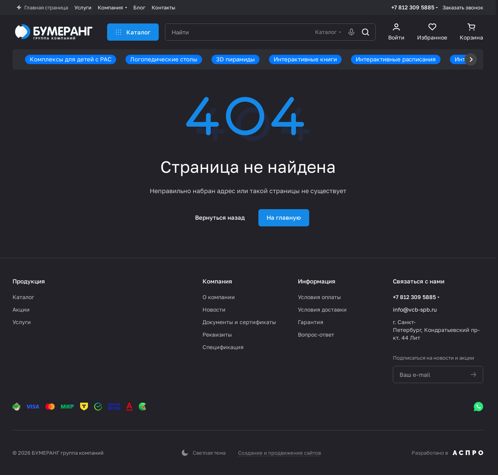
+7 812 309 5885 (412, 7)
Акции (21, 309)
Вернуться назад (220, 217)
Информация (316, 281)
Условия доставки (322, 309)
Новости (214, 309)
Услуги (22, 322)
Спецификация (223, 347)
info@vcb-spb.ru (415, 309)
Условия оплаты (319, 297)
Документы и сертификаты (239, 322)
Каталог (23, 297)
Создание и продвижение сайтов (279, 453)
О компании (218, 297)
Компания (217, 281)
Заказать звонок (462, 7)
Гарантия (310, 322)
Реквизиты (217, 334)
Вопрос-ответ (316, 334)
